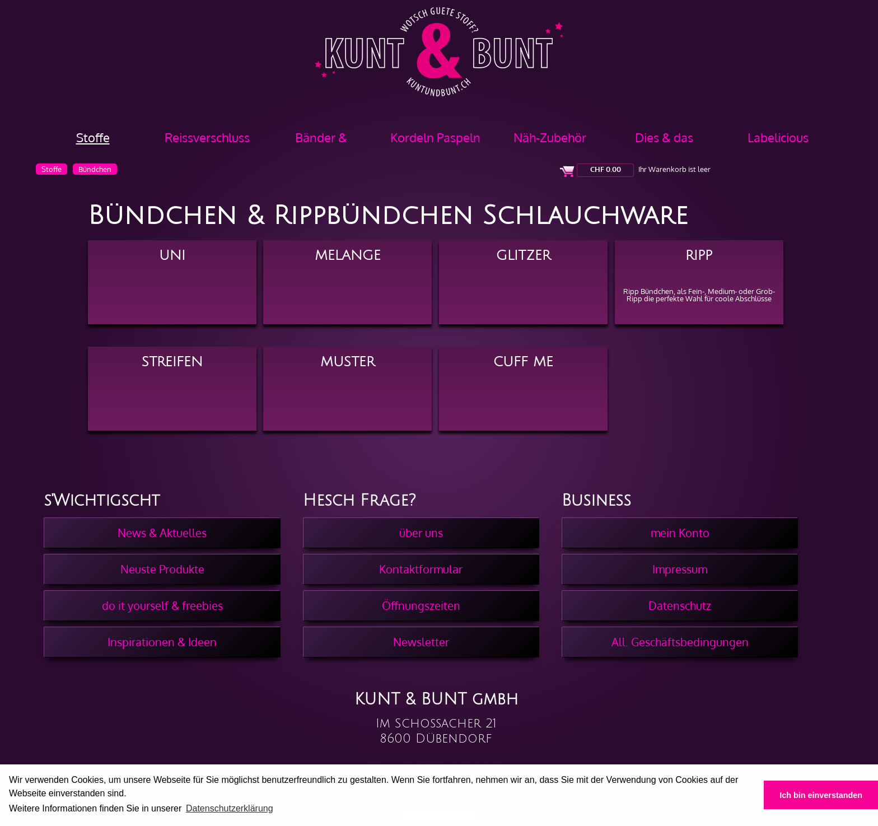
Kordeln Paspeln (435, 137)
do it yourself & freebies (162, 605)
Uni (172, 255)
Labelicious (778, 137)
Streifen (172, 361)
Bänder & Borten (321, 141)
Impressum (679, 569)
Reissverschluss (207, 137)
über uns (421, 532)
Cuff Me (523, 361)
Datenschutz (679, 605)
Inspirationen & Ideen (162, 641)
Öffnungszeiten (421, 605)
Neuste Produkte (162, 569)
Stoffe (93, 137)
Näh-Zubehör (549, 137)
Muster (347, 361)
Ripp (698, 255)
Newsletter (421, 641)
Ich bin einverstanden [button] (820, 795)
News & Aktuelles (162, 532)
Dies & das (664, 137)
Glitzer (523, 255)
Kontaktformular (421, 569)
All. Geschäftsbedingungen (680, 641)
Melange (348, 255)
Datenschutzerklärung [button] (229, 808)
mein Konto (680, 532)
